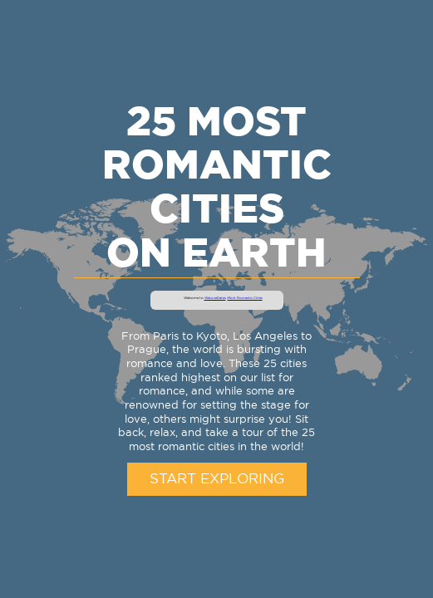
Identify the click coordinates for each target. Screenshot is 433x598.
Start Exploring (217, 479)
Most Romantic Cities (245, 298)
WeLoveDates (215, 298)
